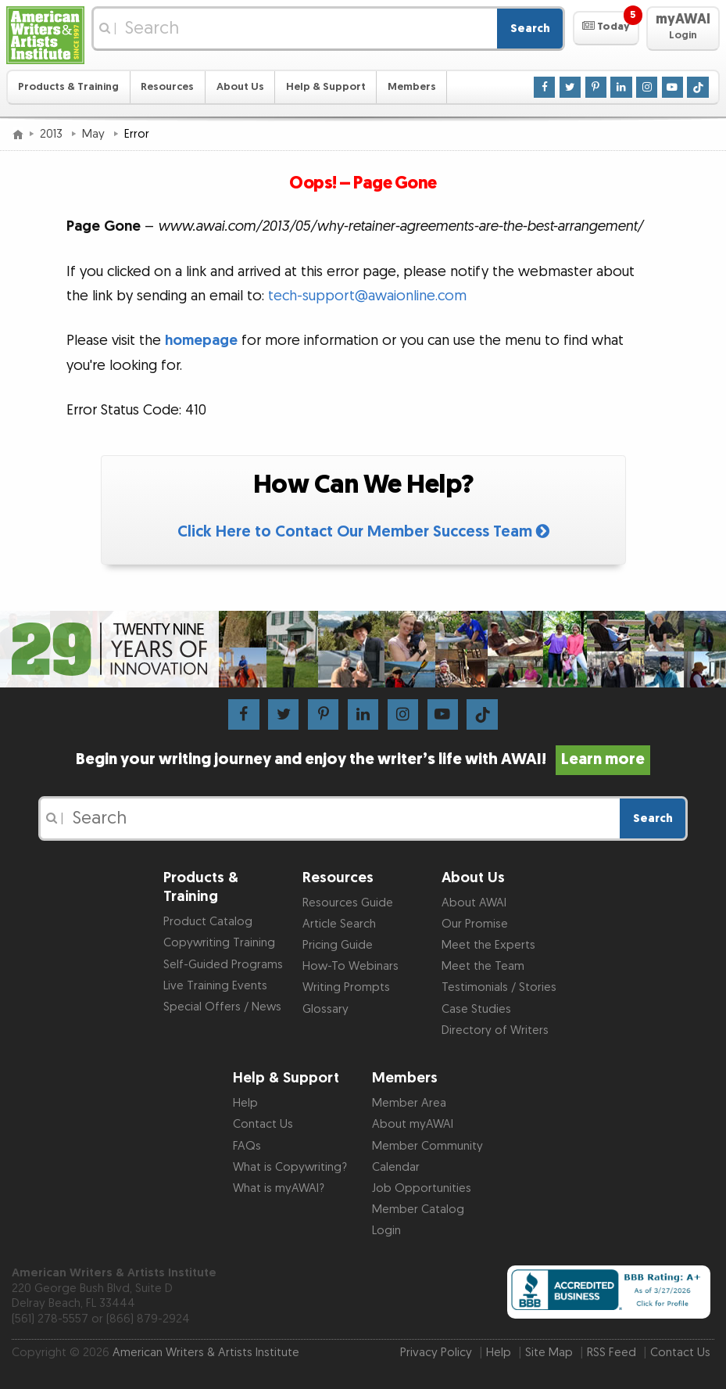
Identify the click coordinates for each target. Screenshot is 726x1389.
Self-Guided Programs (223, 964)
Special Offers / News (222, 1007)
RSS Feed (611, 1352)
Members (412, 87)
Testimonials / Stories (499, 987)
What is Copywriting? (290, 1167)
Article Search (339, 924)
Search (530, 28)
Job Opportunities (421, 1188)
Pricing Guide (337, 945)
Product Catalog (207, 921)
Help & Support (326, 87)
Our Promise (475, 924)
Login (386, 1230)
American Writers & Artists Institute (206, 1352)
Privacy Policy (436, 1352)
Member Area (409, 1103)
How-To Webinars (350, 966)
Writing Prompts (346, 987)
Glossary (325, 1009)
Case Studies (476, 1009)
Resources (167, 87)
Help (245, 1103)
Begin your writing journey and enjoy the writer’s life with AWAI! (362, 759)
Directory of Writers (495, 1030)
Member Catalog (418, 1209)
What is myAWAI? (278, 1188)
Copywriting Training (219, 942)
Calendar (396, 1167)
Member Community (427, 1146)
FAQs (247, 1146)
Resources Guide (347, 902)
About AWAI (474, 902)
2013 (53, 134)
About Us (240, 87)
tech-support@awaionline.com (367, 296)
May (95, 134)
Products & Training (68, 87)
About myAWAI (412, 1124)
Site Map (549, 1352)
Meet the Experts (488, 945)
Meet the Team (483, 966)
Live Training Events (215, 985)
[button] (606, 28)
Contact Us (263, 1124)
